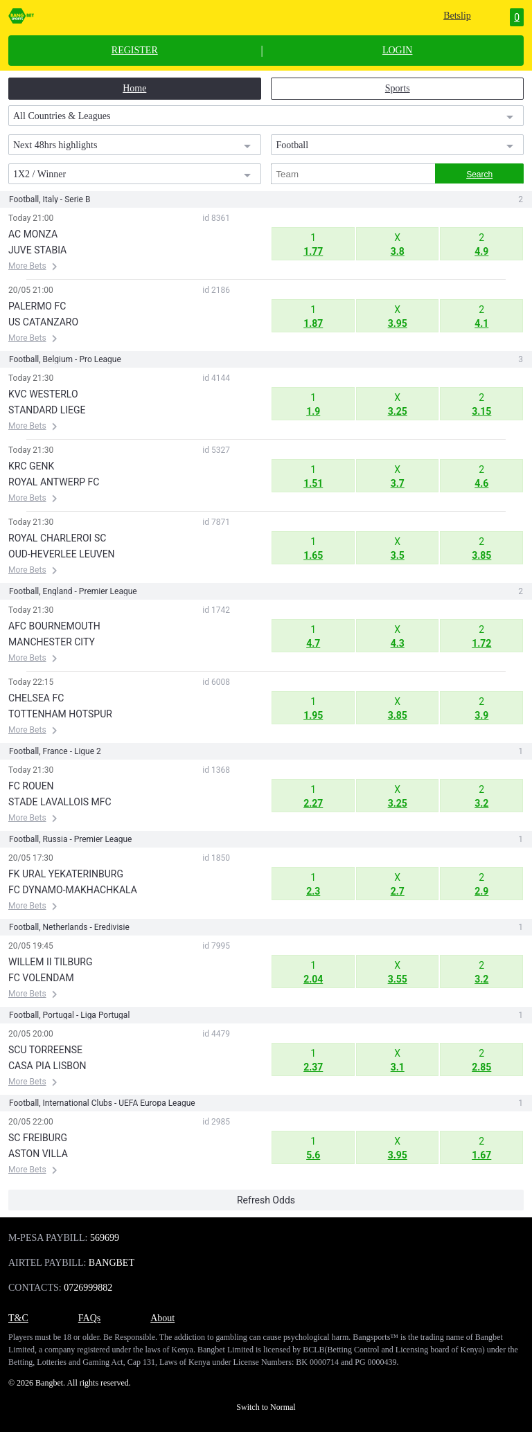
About (162, 1318)
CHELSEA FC (36, 698)
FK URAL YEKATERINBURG (65, 873)
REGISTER (135, 50)
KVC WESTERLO (43, 394)
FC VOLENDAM (41, 977)
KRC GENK (31, 466)
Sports (397, 88)
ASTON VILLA (38, 1153)
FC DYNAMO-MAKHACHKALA (72, 889)
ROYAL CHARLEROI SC (57, 538)
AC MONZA (32, 234)
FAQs (89, 1318)
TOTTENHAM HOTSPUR (60, 713)
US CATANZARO (43, 322)
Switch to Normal (265, 1407)
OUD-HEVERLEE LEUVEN (61, 554)
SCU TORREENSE (45, 1049)
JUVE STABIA (37, 250)
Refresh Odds (266, 1200)
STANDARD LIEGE (47, 409)
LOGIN (397, 50)
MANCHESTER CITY (51, 641)
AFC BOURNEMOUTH (54, 626)
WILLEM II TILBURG (50, 961)
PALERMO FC (37, 306)
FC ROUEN (31, 785)
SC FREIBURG (37, 1137)
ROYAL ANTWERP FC (53, 481)
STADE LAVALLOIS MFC (60, 801)
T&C (18, 1318)
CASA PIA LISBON (47, 1065)
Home (134, 88)
